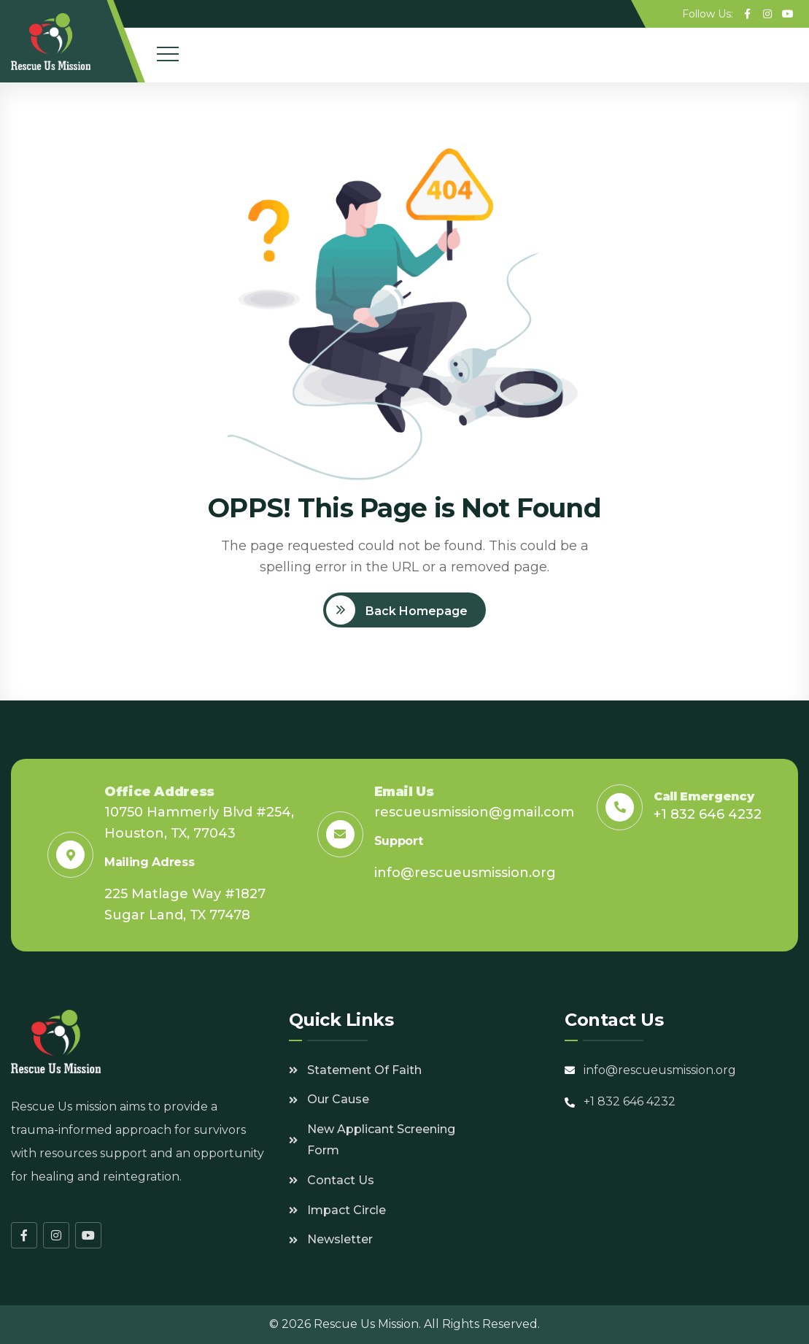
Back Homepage (415, 611)
